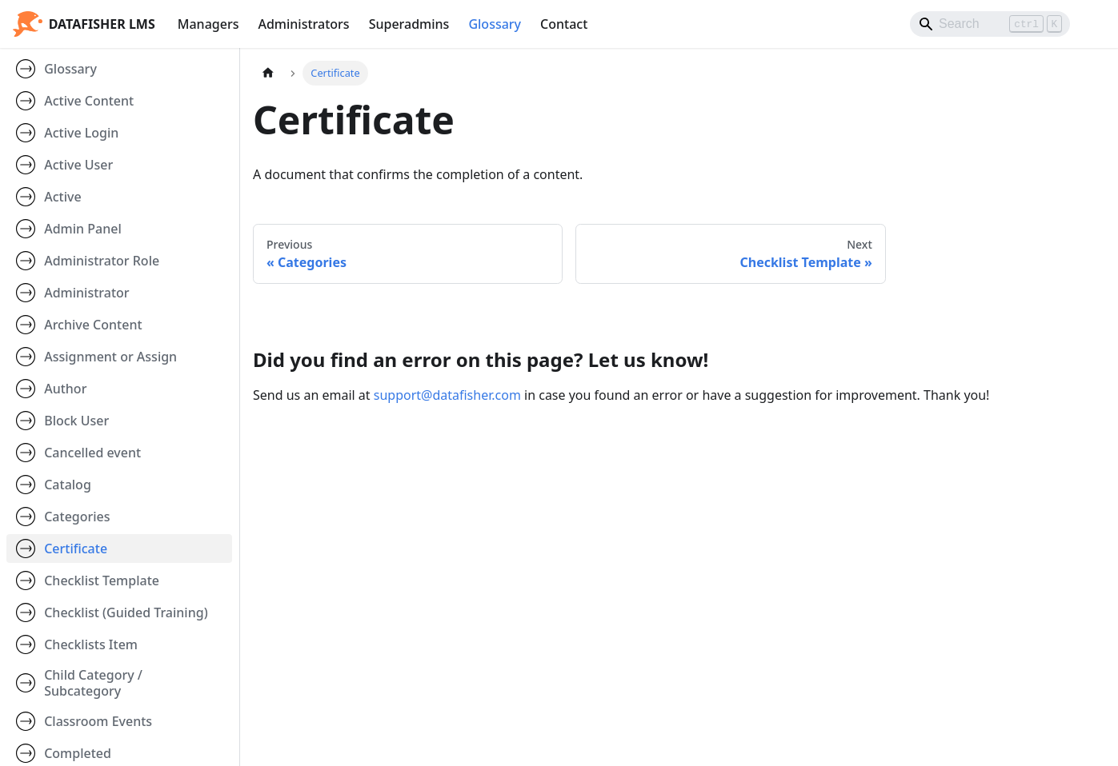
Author (65, 388)
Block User (76, 420)
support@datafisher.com (447, 395)
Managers (208, 24)
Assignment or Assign (110, 356)
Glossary (494, 24)
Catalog (67, 484)
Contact (563, 24)
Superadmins (409, 24)
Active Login (81, 133)
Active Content (89, 101)
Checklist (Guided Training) (125, 612)
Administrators (303, 24)
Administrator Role (101, 260)
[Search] (990, 24)
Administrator (86, 292)
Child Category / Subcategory (93, 683)
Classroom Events (98, 721)
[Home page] (268, 73)
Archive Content (93, 324)
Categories (77, 516)
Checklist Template (101, 580)
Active (62, 196)
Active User (78, 165)
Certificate (75, 548)
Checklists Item (91, 644)
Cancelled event (92, 452)
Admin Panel (83, 228)
